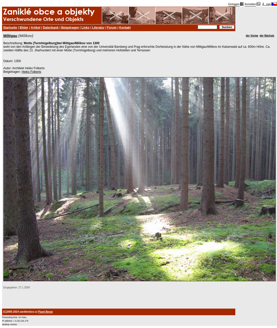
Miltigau (10, 36)
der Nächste (267, 35)
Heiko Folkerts (31, 72)
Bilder (24, 27)
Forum (112, 27)
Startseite (10, 27)
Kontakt (125, 27)
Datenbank (51, 27)
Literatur (98, 27)
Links (86, 27)
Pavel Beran (45, 311)
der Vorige (252, 35)
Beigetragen (70, 27)
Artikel (35, 27)
